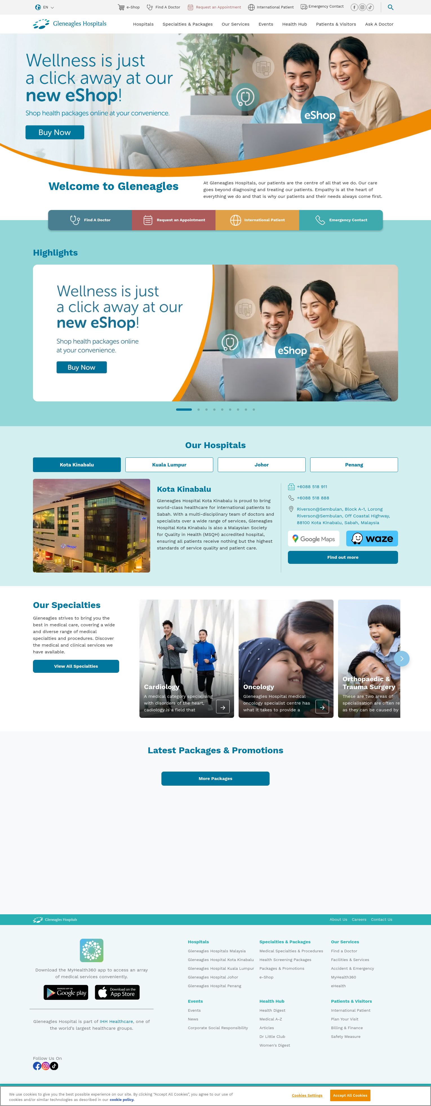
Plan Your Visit (344, 1019)
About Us (338, 919)
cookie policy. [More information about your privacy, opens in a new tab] (122, 1102)
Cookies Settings (307, 1098)
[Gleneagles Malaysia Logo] (55, 919)
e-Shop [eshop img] (129, 7)
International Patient (350, 1010)
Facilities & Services (350, 959)
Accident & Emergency (352, 968)
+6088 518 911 (307, 486)
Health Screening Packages (285, 959)
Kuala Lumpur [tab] (169, 465)
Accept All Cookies (350, 1098)
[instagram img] (362, 7)
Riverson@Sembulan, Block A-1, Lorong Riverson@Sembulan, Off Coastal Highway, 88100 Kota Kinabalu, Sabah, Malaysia (339, 515)
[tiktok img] (370, 7)
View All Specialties (76, 666)
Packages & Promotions (281, 968)
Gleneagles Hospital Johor (213, 977)
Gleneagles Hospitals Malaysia (217, 951)
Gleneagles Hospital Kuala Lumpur (221, 968)
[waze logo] (372, 538)
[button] (184, 409)
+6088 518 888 (308, 498)
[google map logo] (314, 538)
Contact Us (381, 919)
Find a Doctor (344, 951)
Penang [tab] (354, 465)
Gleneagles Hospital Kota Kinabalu (221, 959)
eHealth (338, 986)
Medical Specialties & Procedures (291, 951)
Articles (266, 1027)
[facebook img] (354, 7)
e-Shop (266, 977)
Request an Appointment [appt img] (214, 7)
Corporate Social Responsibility (218, 1027)
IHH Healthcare (116, 1021)
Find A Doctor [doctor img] (163, 7)
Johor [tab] (262, 465)
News (193, 1019)
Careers (359, 919)
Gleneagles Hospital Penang (214, 986)
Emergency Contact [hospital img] (322, 6)
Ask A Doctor (379, 24)
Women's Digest (274, 1045)
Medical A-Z (270, 1019)
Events (194, 1010)
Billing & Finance (347, 1027)
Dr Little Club (272, 1036)
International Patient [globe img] (271, 7)
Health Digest (272, 1010)
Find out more (343, 557)
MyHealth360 (343, 977)
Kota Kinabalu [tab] (77, 465)
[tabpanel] (215, 525)
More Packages (215, 778)
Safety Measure (346, 1036)
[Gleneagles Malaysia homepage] (69, 24)
